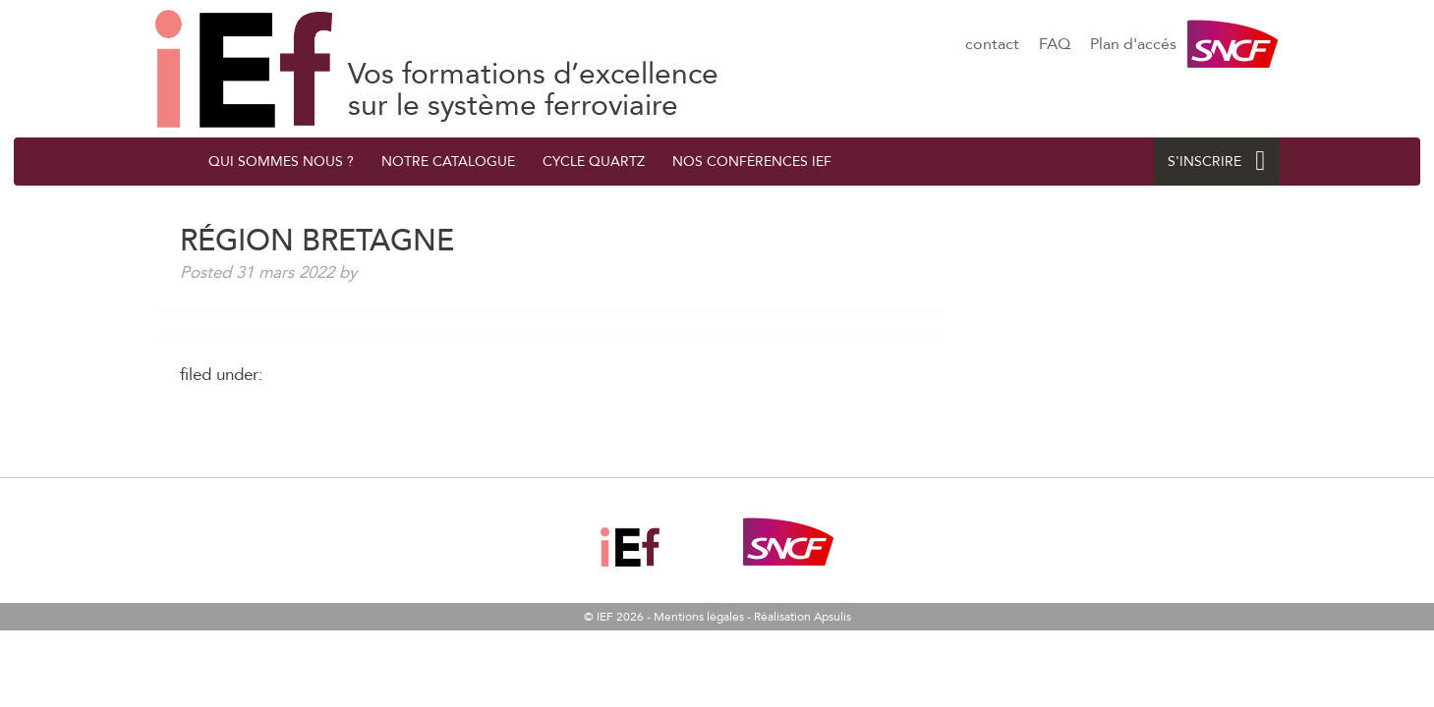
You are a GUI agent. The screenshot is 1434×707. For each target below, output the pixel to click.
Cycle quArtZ (594, 161)
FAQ (1054, 44)
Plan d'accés (1133, 44)
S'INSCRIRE (1216, 161)
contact (992, 44)
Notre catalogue (448, 161)
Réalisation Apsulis (802, 617)
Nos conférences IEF (752, 161)
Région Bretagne (243, 69)
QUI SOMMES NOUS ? (281, 161)
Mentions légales (699, 617)
